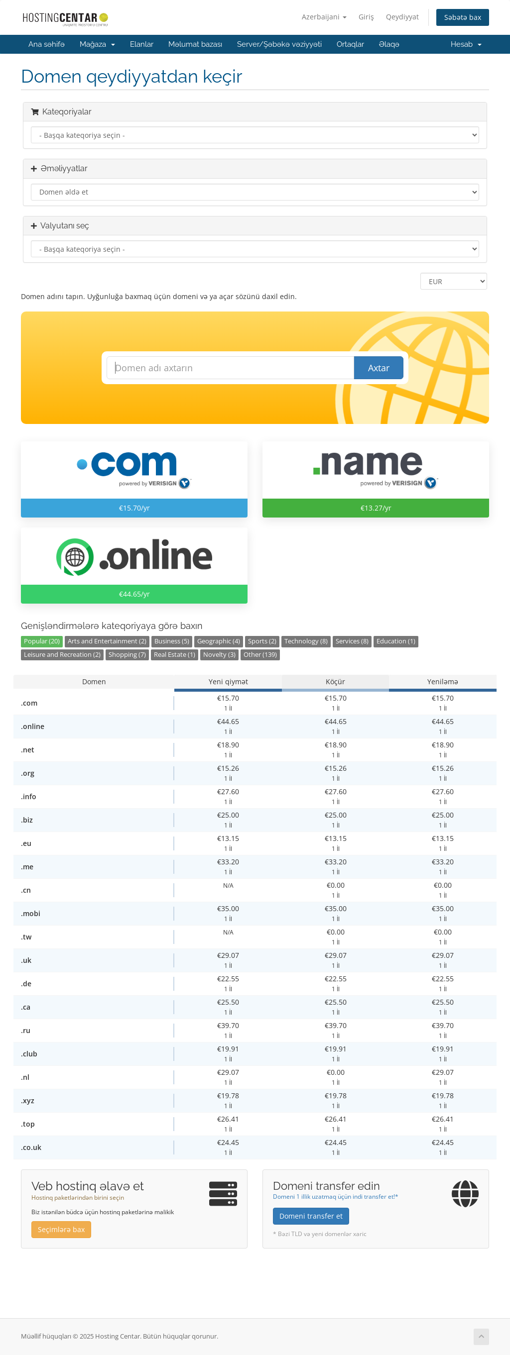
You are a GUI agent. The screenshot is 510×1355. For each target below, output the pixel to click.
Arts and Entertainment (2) (107, 641)
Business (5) (171, 641)
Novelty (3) (219, 654)
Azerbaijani (324, 16)
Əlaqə (389, 44)
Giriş (366, 16)
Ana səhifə (46, 44)
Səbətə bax (462, 17)
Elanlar (141, 44)
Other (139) (260, 654)
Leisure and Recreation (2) (62, 654)
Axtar (378, 368)
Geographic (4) (218, 641)
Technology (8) (306, 641)
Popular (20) (42, 641)
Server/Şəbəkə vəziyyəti (279, 44)
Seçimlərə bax (61, 1229)
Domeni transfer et (311, 1216)
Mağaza (97, 44)
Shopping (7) (127, 654)
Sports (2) (262, 641)
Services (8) (352, 641)
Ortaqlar (350, 44)
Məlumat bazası (195, 44)
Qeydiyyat (402, 16)
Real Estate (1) (174, 654)
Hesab (466, 44)
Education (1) (396, 641)
